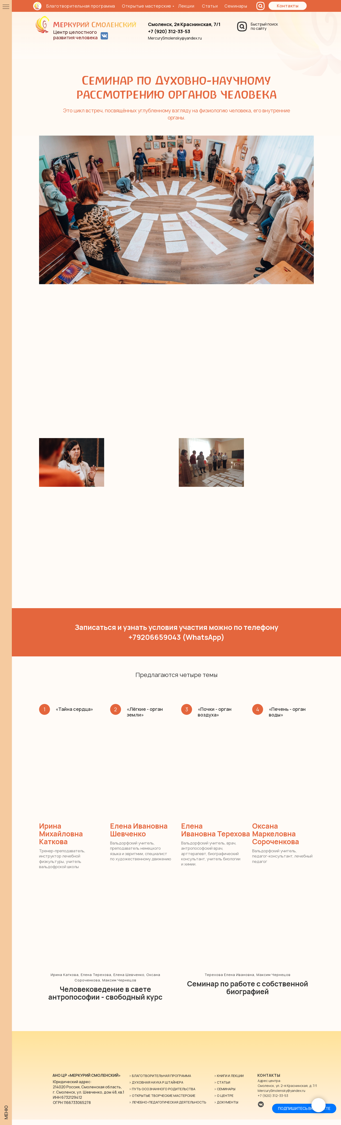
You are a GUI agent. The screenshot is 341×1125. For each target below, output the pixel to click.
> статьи (222, 1087)
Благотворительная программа (80, 6)
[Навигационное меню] (6, 7)
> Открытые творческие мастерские (162, 1101)
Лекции (186, 6)
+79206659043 (154, 637)
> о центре (223, 1101)
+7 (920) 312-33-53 (273, 1101)
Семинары (235, 6)
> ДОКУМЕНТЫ (226, 1107)
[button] (288, 6)
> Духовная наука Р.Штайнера (156, 1087)
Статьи (210, 6)
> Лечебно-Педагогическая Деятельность (167, 1107)
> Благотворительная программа (160, 1081)
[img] (87, 24)
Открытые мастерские (146, 6)
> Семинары (224, 1094)
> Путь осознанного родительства (162, 1094)
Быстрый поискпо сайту (264, 26)
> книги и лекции (229, 1081)
